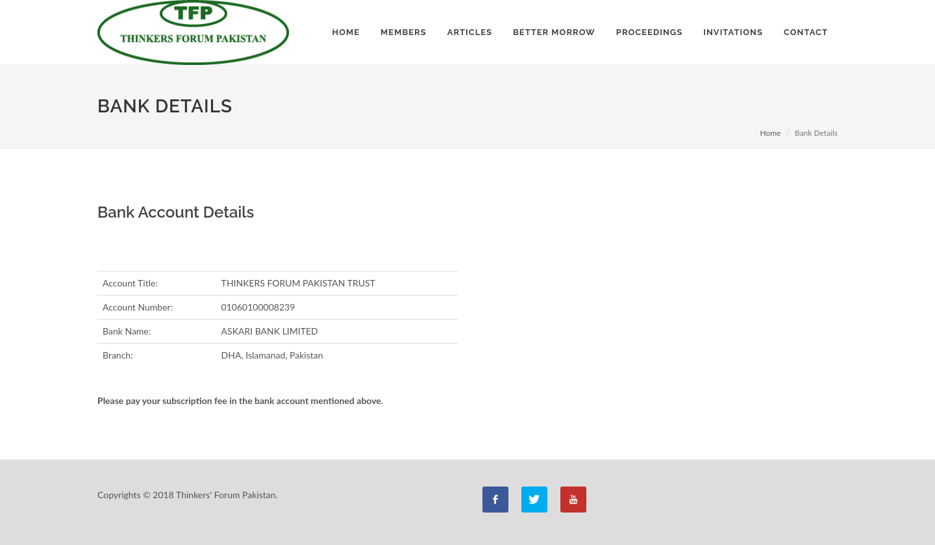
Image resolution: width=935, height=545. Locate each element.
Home (770, 133)
